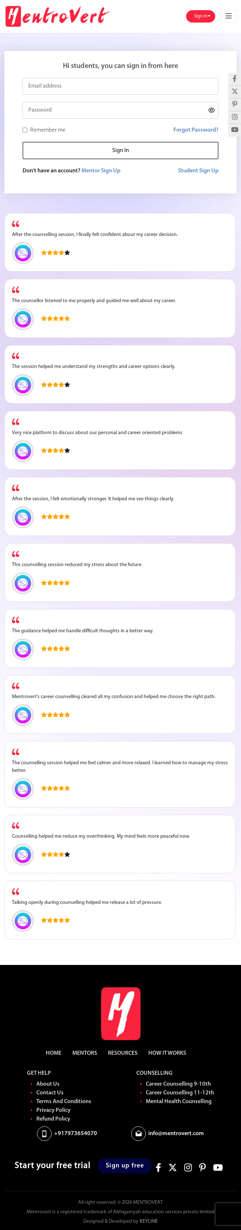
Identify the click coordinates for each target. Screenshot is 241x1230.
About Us (48, 1084)
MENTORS (84, 1053)
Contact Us (50, 1093)
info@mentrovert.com (176, 1134)
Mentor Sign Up (100, 171)
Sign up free (125, 1165)
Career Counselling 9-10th (178, 1084)
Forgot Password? (195, 130)
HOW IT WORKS (167, 1053)
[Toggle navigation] (229, 16)
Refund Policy (53, 1119)
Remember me (47, 130)
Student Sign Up (198, 171)
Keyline (149, 1221)
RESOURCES (122, 1053)
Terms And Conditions (63, 1102)
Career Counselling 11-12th (180, 1093)
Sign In (120, 150)
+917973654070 (75, 1134)
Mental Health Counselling (179, 1102)
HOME (53, 1053)
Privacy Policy (53, 1110)
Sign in (201, 16)
